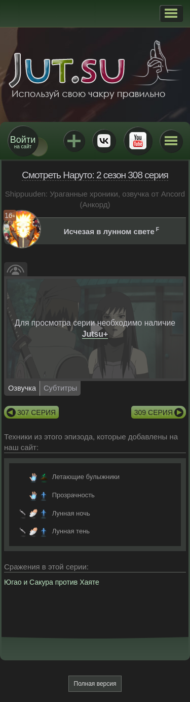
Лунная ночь (71, 513)
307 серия (36, 412)
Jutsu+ (74, 140)
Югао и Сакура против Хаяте (51, 582)
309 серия (153, 412)
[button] (171, 13)
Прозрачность (73, 495)
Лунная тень (71, 531)
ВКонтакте (104, 140)
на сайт (22, 142)
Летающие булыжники (86, 477)
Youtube (138, 140)
